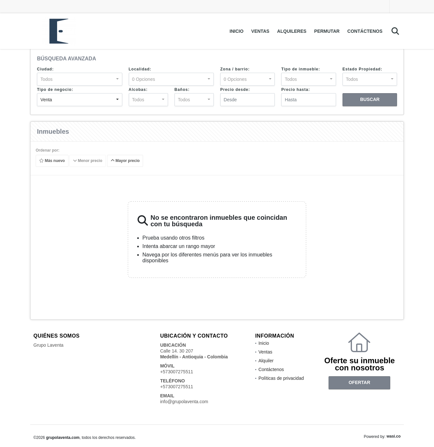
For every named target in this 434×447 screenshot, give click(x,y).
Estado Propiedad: (362, 69)
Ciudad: (45, 69)
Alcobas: (138, 89)
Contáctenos (364, 31)
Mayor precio (125, 161)
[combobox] (79, 79)
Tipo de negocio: (55, 89)
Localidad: (140, 69)
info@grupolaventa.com (184, 401)
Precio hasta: (295, 89)
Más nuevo (52, 161)
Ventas (260, 31)
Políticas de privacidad (281, 378)
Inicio (237, 31)
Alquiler (266, 360)
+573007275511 (176, 371)
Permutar (327, 31)
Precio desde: (235, 89)
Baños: (182, 89)
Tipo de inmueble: (300, 69)
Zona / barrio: (235, 69)
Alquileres (291, 31)
